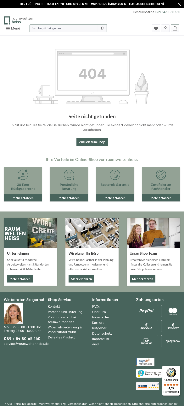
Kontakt (54, 306)
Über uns (99, 312)
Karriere (98, 323)
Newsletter (100, 317)
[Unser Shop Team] (153, 233)
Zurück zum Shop (92, 142)
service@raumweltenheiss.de (26, 344)
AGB (95, 344)
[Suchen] (102, 28)
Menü (13, 27)
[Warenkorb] (175, 28)
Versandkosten (77, 404)
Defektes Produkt (61, 337)
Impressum (100, 339)
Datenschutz (102, 333)
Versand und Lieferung (65, 312)
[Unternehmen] (30, 233)
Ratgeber (99, 328)
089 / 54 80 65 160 (22, 338)
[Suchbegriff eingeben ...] (64, 28)
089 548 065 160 (167, 12)
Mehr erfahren (20, 279)
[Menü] (178, 368)
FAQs (96, 306)
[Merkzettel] (156, 28)
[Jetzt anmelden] (165, 28)
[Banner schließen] (179, 5)
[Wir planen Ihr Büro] (92, 233)
